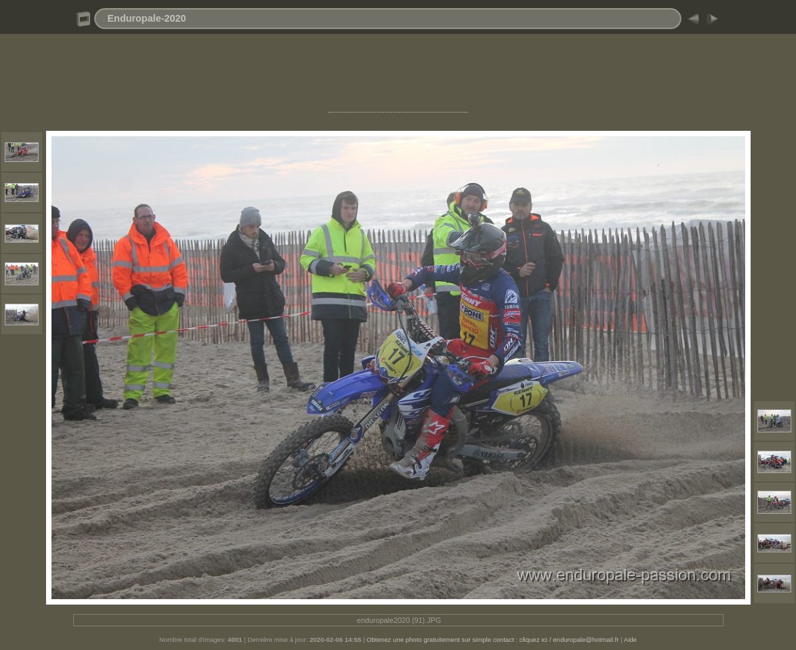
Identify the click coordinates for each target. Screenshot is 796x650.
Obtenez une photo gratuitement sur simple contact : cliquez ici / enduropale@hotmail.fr (492, 639)
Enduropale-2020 (147, 18)
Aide (630, 639)
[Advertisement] (398, 76)
